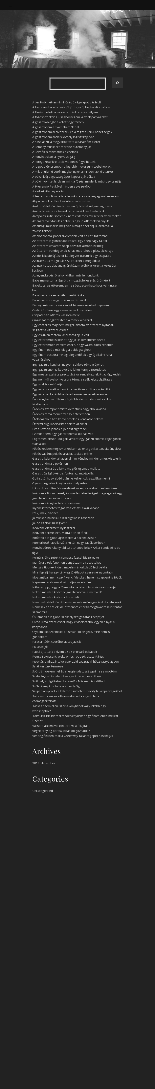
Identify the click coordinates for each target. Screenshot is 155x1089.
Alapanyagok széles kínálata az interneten (61, 201)
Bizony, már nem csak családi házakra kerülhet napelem (70, 305)
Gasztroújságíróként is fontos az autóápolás (63, 473)
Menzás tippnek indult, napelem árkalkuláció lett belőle (69, 567)
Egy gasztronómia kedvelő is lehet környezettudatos (69, 369)
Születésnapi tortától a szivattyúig (56, 686)
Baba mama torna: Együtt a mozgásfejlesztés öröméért (71, 280)
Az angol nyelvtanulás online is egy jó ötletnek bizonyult (70, 221)
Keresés (115, 996)
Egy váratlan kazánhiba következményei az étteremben (70, 394)
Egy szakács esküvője (47, 384)
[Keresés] (117, 82)
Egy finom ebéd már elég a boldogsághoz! (61, 350)
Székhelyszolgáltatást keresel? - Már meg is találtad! (68, 681)
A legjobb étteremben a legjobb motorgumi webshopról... (72, 166)
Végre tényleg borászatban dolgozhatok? (61, 731)
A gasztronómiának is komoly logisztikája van (63, 137)
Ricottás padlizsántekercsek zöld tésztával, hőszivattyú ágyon (75, 661)
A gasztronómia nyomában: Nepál (55, 127)
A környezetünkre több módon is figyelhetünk (63, 162)
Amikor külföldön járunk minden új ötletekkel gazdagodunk (72, 206)
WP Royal (46, 1081)
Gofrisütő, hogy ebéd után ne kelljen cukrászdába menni (71, 478)
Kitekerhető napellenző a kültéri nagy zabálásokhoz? (68, 542)
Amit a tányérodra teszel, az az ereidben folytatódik (68, 211)
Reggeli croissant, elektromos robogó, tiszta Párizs (68, 656)
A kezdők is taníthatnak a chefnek (55, 152)
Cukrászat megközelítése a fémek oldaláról (62, 320)
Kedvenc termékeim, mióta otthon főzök (60, 533)
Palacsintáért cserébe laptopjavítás (57, 641)
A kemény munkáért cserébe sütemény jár (61, 147)
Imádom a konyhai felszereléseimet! (57, 503)
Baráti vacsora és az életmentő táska (58, 295)
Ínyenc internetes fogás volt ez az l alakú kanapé (65, 508)
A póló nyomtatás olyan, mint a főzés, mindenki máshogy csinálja (76, 181)
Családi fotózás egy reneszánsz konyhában (62, 310)
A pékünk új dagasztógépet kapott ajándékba (63, 176)
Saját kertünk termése (47, 666)
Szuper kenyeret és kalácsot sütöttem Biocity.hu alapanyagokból (77, 691)
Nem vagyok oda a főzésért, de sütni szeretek (64, 1027)
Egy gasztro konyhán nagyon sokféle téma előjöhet (68, 364)
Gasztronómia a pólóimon (50, 463)
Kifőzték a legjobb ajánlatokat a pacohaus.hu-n (64, 538)
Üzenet (37, 721)
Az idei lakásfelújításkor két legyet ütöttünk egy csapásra (71, 256)
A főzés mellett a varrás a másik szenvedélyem (65, 112)
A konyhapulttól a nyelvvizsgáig (53, 157)
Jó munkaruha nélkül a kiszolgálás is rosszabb (63, 518)
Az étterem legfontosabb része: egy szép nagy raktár (69, 241)
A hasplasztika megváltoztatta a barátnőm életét (66, 142)
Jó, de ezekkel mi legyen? (49, 523)
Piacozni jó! (40, 647)
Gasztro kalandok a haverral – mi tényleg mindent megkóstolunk (76, 458)
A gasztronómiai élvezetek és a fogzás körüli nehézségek (72, 132)
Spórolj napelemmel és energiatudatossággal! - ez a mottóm (74, 671)
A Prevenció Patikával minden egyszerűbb (61, 186)
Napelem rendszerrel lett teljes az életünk (61, 582)
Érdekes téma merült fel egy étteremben (61, 414)
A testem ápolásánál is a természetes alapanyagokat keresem (75, 196)
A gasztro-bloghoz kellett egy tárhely (58, 122)
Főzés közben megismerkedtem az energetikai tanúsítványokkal (76, 449)
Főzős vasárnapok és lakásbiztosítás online (62, 454)
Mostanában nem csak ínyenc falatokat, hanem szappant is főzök (77, 577)
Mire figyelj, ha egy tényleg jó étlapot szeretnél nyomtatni (72, 572)
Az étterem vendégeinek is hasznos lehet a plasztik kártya (72, 251)
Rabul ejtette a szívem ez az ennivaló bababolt (64, 652)
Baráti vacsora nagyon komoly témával (59, 300)
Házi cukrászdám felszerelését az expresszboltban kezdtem (74, 488)
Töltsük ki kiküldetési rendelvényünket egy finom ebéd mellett (75, 716)
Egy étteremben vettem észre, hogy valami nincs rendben (72, 345)
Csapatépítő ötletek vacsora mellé (56, 315)
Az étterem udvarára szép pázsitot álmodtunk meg (68, 246)
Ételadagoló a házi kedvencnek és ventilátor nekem (67, 419)
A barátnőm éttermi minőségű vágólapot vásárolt (66, 102)
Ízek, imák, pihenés (45, 513)
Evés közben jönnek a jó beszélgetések (59, 429)
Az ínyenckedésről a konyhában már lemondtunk (65, 275)
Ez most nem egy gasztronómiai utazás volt (62, 434)
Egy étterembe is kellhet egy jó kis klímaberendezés (68, 340)
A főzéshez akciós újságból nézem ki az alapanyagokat (70, 117)
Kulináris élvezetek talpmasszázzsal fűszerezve (65, 557)
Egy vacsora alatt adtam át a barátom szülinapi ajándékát (72, 389)
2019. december (43, 763)
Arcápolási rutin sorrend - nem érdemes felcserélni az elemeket (76, 216)
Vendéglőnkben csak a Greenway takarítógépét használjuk (72, 736)
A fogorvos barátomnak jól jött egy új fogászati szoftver (71, 107)
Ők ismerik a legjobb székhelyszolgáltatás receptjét (68, 617)
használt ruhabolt (83, 849)
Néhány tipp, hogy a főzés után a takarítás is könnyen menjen (74, 587)
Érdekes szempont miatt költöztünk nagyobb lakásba (69, 409)
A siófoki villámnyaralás (48, 191)
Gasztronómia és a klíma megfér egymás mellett (66, 468)
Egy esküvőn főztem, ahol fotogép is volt (60, 335)
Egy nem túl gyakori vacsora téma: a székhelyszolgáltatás (72, 379)
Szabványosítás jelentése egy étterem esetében (66, 676)
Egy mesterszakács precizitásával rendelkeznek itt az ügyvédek (76, 374)
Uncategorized (42, 791)
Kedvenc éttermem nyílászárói (53, 528)
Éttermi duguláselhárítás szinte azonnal (59, 424)
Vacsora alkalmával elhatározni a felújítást (61, 726)
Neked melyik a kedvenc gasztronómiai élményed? (67, 592)
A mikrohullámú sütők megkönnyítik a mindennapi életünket (72, 171)
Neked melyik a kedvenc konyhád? (55, 597)
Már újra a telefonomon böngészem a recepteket (66, 562)
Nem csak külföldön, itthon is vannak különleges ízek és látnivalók (76, 602)
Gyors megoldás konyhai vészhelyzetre (59, 483)
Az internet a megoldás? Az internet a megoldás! (66, 261)
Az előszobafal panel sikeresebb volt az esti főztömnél (70, 236)
